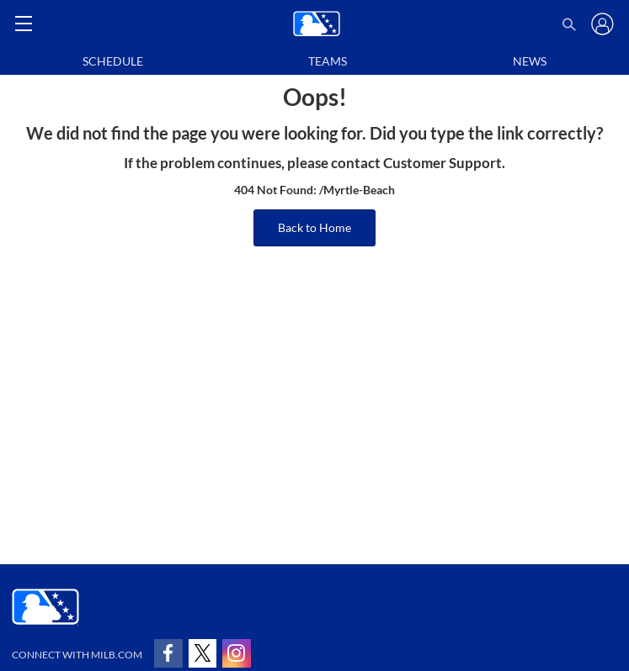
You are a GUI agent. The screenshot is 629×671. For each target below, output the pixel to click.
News (529, 61)
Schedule (113, 61)
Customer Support (442, 163)
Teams (327, 61)
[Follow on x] (203, 653)
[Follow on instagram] (236, 653)
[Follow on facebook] (168, 653)
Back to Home (314, 227)
